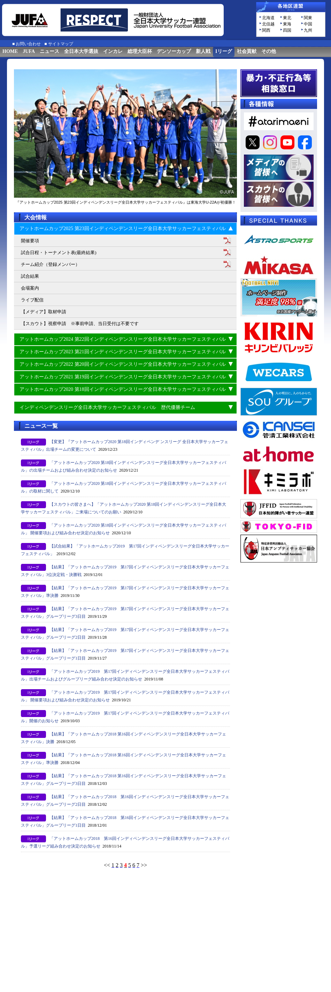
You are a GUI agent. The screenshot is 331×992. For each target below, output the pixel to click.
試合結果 (30, 276)
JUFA (29, 51)
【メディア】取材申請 (43, 311)
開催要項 (30, 240)
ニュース (49, 51)
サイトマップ (60, 43)
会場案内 (30, 288)
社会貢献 (246, 51)
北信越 (268, 24)
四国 (287, 30)
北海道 (268, 17)
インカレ (113, 51)
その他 (268, 51)
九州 (308, 30)
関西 (266, 30)
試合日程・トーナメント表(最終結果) (59, 252)
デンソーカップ (174, 51)
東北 (287, 17)
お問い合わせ (28, 43)
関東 (308, 17)
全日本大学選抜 (81, 51)
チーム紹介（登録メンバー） (50, 264)
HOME (10, 51)
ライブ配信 (32, 299)
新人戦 (203, 51)
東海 (287, 24)
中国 (308, 24)
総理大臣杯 (140, 51)
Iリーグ (223, 51)
